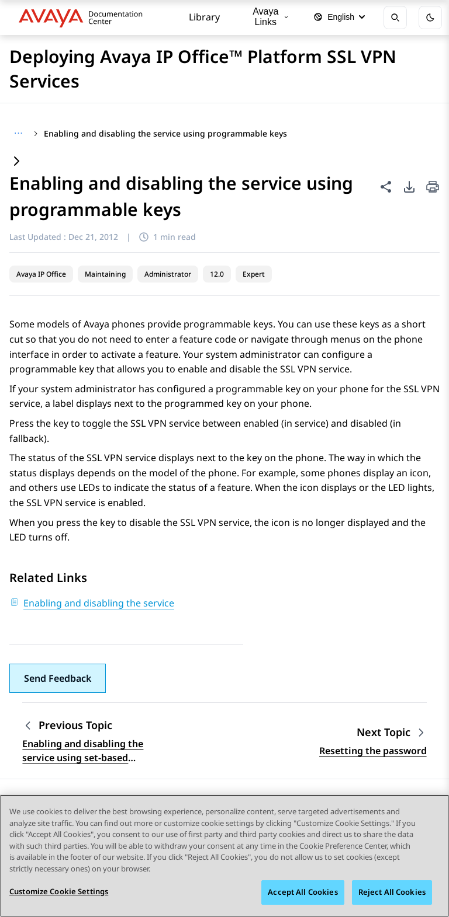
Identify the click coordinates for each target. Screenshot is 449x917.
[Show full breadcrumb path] (18, 133)
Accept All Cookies (302, 892)
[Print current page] (433, 188)
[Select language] (339, 17)
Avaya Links (270, 16)
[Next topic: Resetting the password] (392, 732)
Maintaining (105, 274)
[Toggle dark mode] (430, 17)
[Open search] (395, 17)
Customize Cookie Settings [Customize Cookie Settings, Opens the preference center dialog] (58, 891)
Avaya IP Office (41, 274)
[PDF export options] (409, 187)
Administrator (167, 274)
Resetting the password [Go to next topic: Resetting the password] (373, 750)
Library (204, 17)
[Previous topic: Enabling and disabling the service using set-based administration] (95, 725)
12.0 (217, 274)
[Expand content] (16, 162)
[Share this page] (386, 187)
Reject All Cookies (392, 892)
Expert (254, 274)
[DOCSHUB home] (84, 17)
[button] (57, 678)
